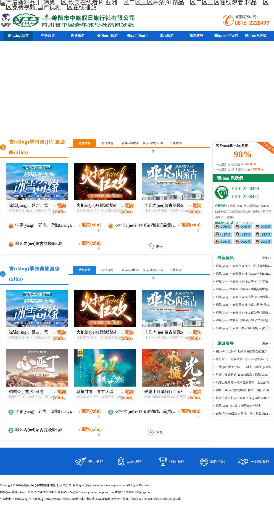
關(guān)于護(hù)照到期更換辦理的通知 (241, 351)
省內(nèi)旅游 (130, 143)
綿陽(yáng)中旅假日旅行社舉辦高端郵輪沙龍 (245, 289)
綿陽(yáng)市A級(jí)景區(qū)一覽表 (238, 405)
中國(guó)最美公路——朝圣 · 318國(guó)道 (243, 367)
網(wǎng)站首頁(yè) (18, 41)
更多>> (266, 258)
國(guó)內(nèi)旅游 (152, 144)
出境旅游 (176, 143)
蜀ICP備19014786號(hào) (147, 499)
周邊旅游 (107, 143)
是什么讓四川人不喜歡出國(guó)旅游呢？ (243, 398)
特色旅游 (84, 143)
